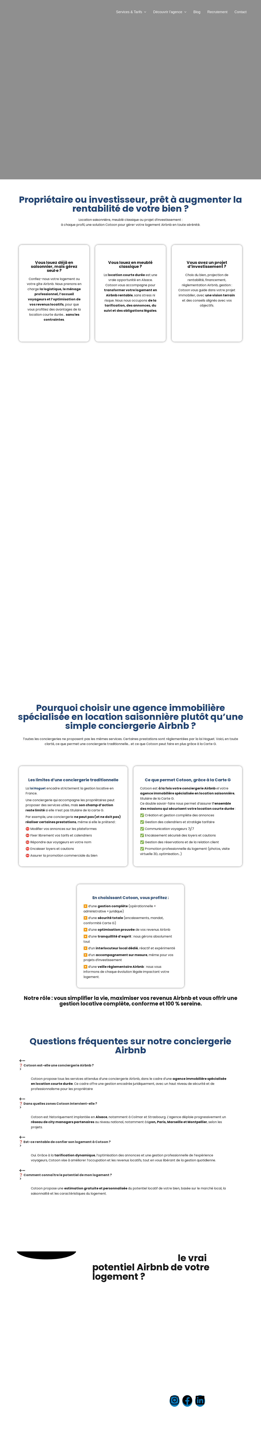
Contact (241, 12)
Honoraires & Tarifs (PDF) (126, 1408)
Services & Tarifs (131, 12)
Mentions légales (119, 1393)
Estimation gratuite (64, 1393)
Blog (196, 12)
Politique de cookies (121, 1403)
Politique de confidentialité (126, 1398)
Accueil (112, 1388)
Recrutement (217, 12)
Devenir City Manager (66, 1403)
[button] (144, 12)
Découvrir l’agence (169, 12)
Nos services (59, 1388)
